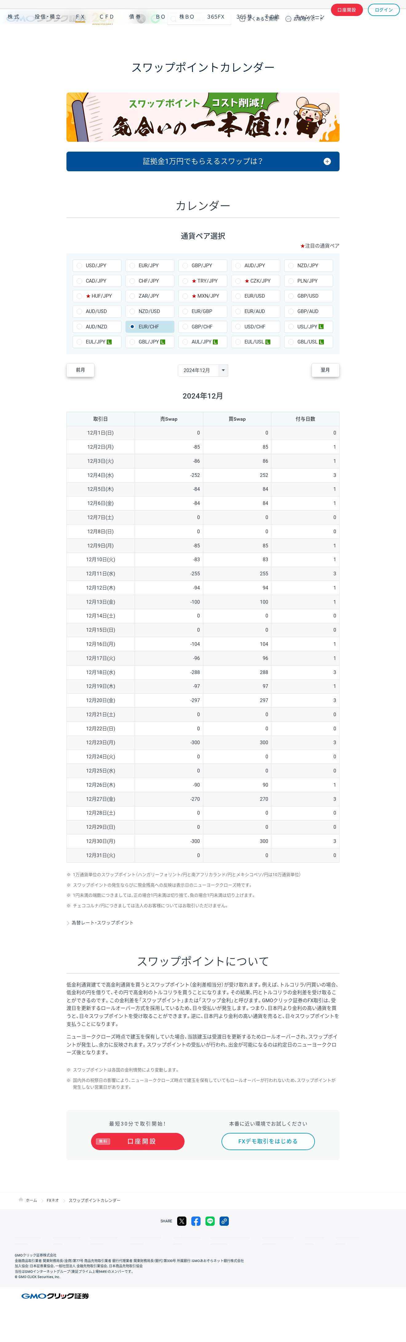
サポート (308, 18)
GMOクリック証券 (60, 19)
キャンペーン (309, 36)
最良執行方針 (164, 1239)
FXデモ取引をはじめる (268, 1141)
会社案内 (332, 1239)
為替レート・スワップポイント (105, 923)
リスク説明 (306, 1239)
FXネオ (54, 1203)
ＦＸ (80, 36)
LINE (155, 18)
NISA (392, 36)
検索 (173, 19)
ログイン (384, 18)
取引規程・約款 (27, 1239)
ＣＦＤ (106, 36)
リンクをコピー (224, 1224)
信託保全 (280, 1239)
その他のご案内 (92, 1239)
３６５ (244, 36)
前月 (85, 370)
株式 (14, 36)
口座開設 (346, 18)
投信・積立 (48, 36)
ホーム (32, 1203)
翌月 (321, 370)
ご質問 (262, 18)
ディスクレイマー (249, 1239)
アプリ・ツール (353, 36)
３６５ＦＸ (216, 36)
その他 (272, 36)
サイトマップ (59, 1239)
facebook (196, 1224)
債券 (135, 36)
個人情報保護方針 (129, 1239)
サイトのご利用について (205, 1239)
